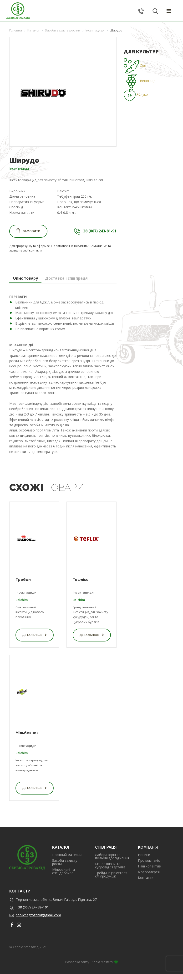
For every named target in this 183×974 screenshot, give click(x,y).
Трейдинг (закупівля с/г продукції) (111, 874)
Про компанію (149, 860)
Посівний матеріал (67, 854)
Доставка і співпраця (66, 278)
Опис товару (25, 278)
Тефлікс (80, 579)
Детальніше (34, 635)
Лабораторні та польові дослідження (112, 856)
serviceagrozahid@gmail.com (38, 915)
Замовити (27, 230)
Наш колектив (149, 866)
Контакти (145, 877)
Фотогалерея (149, 872)
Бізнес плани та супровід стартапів (110, 865)
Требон (23, 579)
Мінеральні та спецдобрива (63, 871)
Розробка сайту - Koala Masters (91, 962)
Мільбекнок (27, 733)
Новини (144, 854)
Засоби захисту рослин (64, 862)
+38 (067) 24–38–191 (32, 907)
